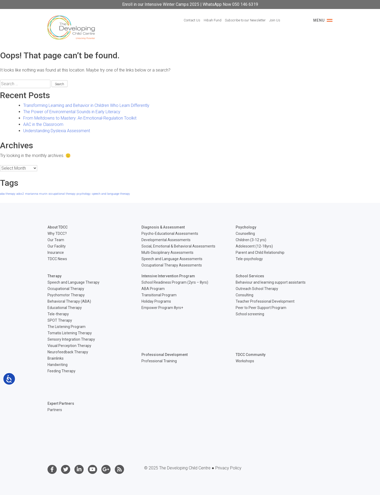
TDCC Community (250, 355)
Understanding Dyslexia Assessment (56, 130)
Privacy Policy (228, 467)
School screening (250, 314)
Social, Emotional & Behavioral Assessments (178, 246)
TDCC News (57, 259)
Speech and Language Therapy (73, 282)
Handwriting (58, 365)
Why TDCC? (57, 233)
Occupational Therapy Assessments (171, 265)
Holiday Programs (156, 301)
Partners (55, 410)
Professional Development (164, 355)
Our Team (56, 240)
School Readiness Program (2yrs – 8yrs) (174, 282)
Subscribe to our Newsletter (245, 20)
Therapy (54, 276)
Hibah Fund (212, 20)
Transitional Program (159, 295)
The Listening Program (67, 327)
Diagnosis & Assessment (163, 227)
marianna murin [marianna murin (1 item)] (36, 194)
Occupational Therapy (66, 289)
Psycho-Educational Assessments (169, 233)
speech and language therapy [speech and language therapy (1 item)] (111, 194)
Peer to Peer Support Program (261, 308)
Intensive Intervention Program (168, 276)
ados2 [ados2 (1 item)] (20, 194)
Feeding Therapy (61, 371)
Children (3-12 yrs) (251, 240)
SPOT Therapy (60, 320)
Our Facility (57, 246)
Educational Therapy (65, 308)
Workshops (245, 361)
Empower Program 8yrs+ (162, 308)
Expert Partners (61, 403)
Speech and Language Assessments (171, 259)
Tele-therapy (58, 314)
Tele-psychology (249, 259)
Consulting (244, 295)
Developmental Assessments (166, 240)
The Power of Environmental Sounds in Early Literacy (71, 111)
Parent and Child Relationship (260, 252)
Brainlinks (56, 358)
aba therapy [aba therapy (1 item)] (7, 194)
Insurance (56, 252)
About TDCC (58, 227)
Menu (322, 20)
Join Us (274, 20)
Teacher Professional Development (265, 301)
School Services (250, 276)
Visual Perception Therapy (69, 346)
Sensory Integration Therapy (71, 339)
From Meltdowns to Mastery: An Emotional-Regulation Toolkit (79, 118)
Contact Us (192, 20)
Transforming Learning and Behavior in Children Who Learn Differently (86, 105)
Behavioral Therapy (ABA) (69, 301)
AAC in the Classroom (43, 124)
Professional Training (159, 361)
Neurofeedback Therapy (68, 352)
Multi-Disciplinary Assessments (167, 252)
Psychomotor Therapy (66, 295)
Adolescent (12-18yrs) (254, 246)
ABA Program (153, 289)
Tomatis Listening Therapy (70, 333)
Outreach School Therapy (257, 289)
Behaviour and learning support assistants (271, 282)
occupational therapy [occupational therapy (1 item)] (62, 194)
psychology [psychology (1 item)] (84, 194)
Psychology (246, 227)
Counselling (245, 233)
